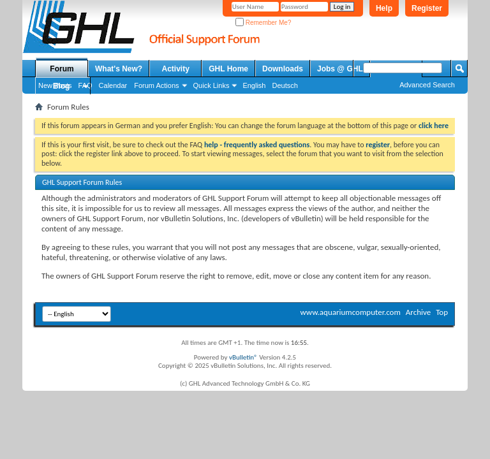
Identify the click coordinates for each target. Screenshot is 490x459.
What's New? (118, 68)
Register (427, 8)
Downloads (282, 68)
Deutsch (284, 85)
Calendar (113, 85)
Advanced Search (427, 85)
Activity (175, 68)
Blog (61, 86)
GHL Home (228, 68)
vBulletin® (243, 357)
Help (384, 8)
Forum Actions (156, 85)
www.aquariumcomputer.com (350, 312)
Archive (418, 312)
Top (442, 312)
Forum (61, 68)
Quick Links (211, 85)
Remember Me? (263, 22)
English (253, 85)
